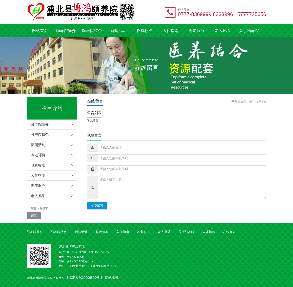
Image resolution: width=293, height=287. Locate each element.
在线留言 (261, 101)
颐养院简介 (66, 30)
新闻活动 (118, 30)
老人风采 (223, 30)
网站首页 (40, 30)
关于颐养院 (249, 30)
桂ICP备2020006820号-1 (84, 277)
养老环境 (54, 155)
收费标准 (144, 30)
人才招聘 (208, 232)
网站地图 (111, 277)
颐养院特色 (92, 30)
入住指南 (171, 30)
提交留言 (97, 205)
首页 (251, 101)
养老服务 (197, 30)
